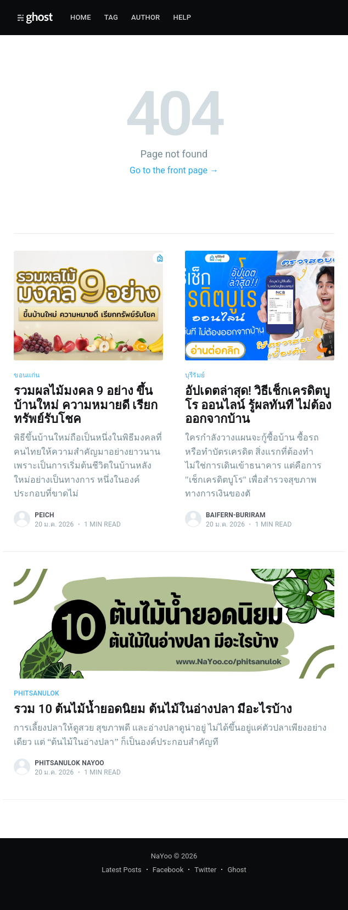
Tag (111, 17)
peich (44, 515)
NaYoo (161, 856)
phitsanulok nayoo (69, 763)
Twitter (205, 870)
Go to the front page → (174, 170)
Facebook (168, 870)
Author (145, 17)
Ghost (236, 870)
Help (182, 17)
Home (80, 17)
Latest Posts (122, 870)
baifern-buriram (236, 515)
